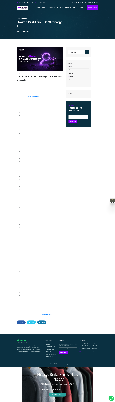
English (90, 2)
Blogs (70, 70)
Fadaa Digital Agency (33, 96)
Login (96, 2)
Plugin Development (51, 354)
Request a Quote (92, 7)
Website (71, 76)
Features (75, 7)
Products (60, 7)
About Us (44, 7)
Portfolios (68, 7)
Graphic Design (50, 349)
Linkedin (42, 322)
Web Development (50, 346)
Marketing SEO (49, 356)
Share (21, 322)
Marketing (71, 83)
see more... (34, 353)
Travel (70, 66)
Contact (82, 7)
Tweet (31, 322)
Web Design (49, 344)
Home (38, 7)
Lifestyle (71, 73)
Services (52, 7)
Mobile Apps (49, 351)
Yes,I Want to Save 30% (57, 394)
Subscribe (63, 352)
